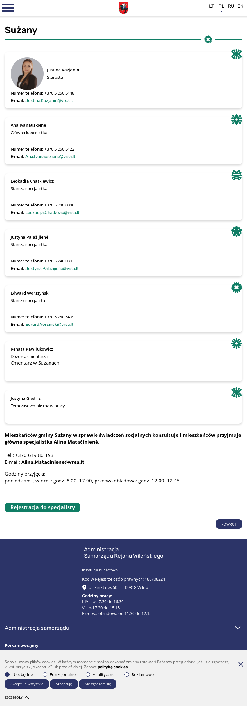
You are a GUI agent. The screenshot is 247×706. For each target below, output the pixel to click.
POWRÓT (229, 524)
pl (221, 6)
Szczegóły (17, 697)
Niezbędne (19, 674)
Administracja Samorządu (37, 628)
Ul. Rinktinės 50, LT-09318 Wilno (118, 587)
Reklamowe (139, 674)
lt (211, 6)
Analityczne (100, 674)
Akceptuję (64, 684)
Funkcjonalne (59, 674)
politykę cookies (113, 667)
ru (231, 6)
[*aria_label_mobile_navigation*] (8, 8)
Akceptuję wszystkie (26, 684)
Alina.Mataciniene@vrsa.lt (52, 462)
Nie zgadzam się (98, 684)
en (240, 6)
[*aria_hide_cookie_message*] (240, 664)
